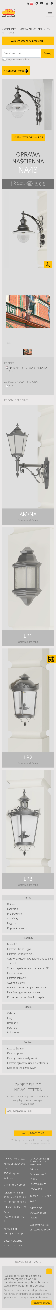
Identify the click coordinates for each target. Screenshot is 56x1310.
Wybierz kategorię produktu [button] (27, 41)
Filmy (9, 1018)
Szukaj (47, 53)
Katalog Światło (15, 1048)
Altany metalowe (16, 982)
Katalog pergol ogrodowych (21, 1067)
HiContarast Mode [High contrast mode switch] (16, 71)
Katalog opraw (15, 1053)
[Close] (49, 1271)
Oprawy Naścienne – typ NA (26, 30)
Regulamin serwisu (17, 928)
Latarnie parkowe (16, 978)
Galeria (11, 1013)
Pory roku (12, 1027)
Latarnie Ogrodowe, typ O (20, 953)
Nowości (12, 944)
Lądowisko (13, 909)
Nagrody (11, 923)
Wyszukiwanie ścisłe (18, 59)
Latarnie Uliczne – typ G (19, 949)
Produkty (9, 29)
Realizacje (12, 1022)
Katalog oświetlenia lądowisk (22, 1058)
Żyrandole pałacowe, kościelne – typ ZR (28, 968)
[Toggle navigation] (50, 14)
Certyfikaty (12, 918)
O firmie (11, 904)
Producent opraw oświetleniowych (25, 997)
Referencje (13, 1032)
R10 (11, 386)
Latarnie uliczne (15, 973)
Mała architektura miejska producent (26, 987)
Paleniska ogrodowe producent (23, 992)
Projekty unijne (15, 913)
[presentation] (28, 1122)
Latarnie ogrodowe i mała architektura (27, 1063)
